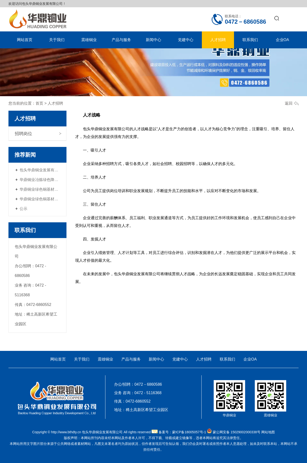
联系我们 (250, 40)
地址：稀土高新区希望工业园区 (141, 410)
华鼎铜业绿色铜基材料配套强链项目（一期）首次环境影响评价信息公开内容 (40, 199)
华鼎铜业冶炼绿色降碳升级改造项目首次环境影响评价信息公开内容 (40, 180)
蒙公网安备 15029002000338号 (236, 432)
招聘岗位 (23, 133)
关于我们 (57, 40)
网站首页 (24, 40)
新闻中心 (153, 40)
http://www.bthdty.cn (66, 432)
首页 (39, 103)
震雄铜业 (89, 40)
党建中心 (185, 40)
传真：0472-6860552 (132, 401)
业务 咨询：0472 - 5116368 (138, 393)
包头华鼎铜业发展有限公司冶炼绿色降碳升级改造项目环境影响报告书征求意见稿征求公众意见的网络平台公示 (40, 170)
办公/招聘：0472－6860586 (138, 384)
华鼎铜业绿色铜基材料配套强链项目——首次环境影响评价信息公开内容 (40, 189)
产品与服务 (121, 40)
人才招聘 (218, 40)
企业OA (282, 40)
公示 (23, 209)
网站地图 (268, 432)
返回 (288, 103)
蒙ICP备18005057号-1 (189, 432)
